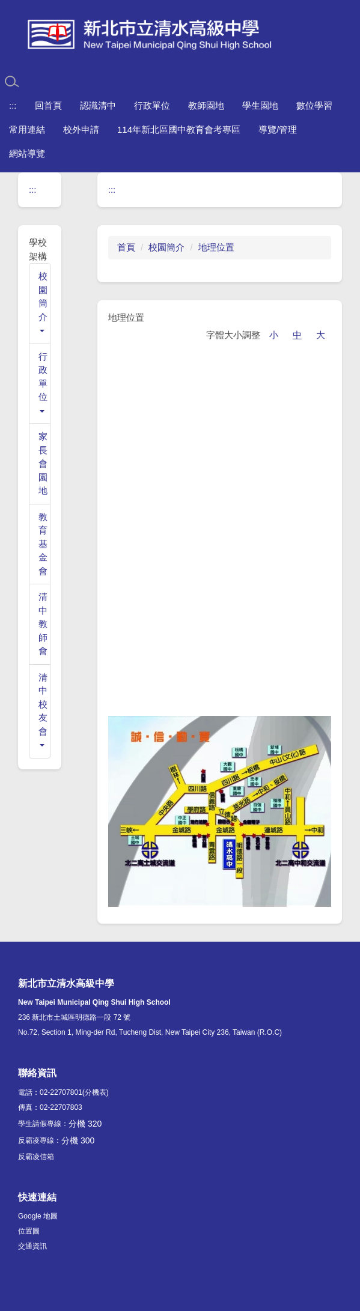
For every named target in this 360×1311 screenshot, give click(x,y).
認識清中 (98, 105)
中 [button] (297, 335)
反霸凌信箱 (36, 1156)
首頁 (126, 247)
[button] (39, 304)
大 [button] (320, 335)
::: (13, 105)
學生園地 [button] (260, 105)
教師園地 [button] (206, 105)
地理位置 (216, 247)
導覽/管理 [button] (277, 129)
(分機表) (95, 1092)
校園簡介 (166, 247)
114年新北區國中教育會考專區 (178, 129)
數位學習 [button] (314, 105)
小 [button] (273, 335)
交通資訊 (32, 1246)
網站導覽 (27, 153)
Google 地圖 (38, 1216)
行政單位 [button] (152, 105)
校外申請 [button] (81, 129)
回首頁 (48, 105)
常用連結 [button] (27, 129)
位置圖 (29, 1231)
